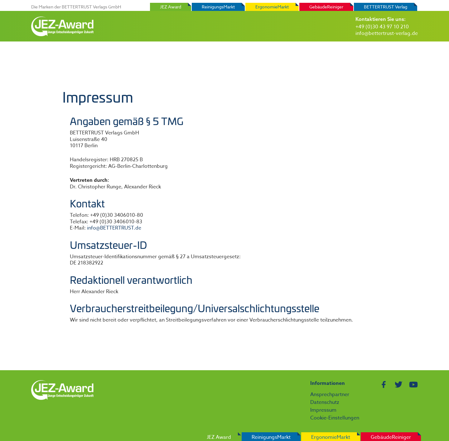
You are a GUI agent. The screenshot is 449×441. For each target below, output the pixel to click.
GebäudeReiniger (326, 7)
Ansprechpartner (329, 394)
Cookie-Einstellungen (334, 418)
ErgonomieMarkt (272, 7)
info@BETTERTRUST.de (114, 228)
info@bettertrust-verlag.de (386, 33)
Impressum (323, 410)
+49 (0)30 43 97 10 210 (382, 27)
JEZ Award (170, 7)
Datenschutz (324, 402)
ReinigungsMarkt (218, 7)
